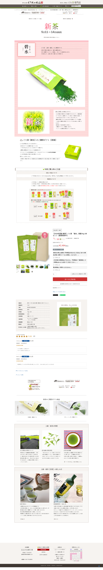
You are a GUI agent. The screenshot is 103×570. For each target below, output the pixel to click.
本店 (26, 544)
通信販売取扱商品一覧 (32, 9)
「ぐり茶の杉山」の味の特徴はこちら (73, 461)
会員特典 (43, 536)
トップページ (17, 9)
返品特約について (57, 287)
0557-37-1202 (60, 541)
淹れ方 (23, 519)
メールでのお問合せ (60, 534)
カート (67, 6)
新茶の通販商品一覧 (68, 18)
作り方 (56, 519)
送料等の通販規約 (43, 539)
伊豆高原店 (30, 544)
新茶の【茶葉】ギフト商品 (36, 18)
